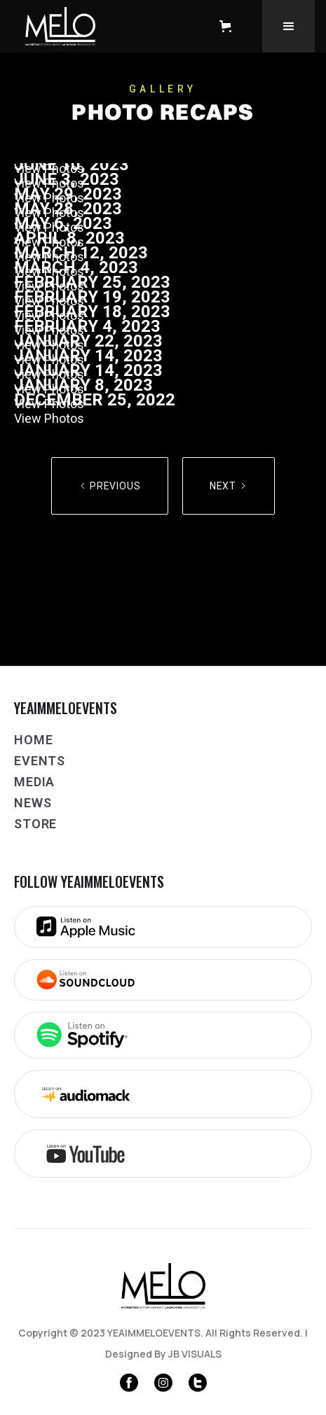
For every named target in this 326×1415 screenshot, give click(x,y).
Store (35, 823)
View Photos (49, 418)
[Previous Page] (109, 486)
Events (39, 760)
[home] (102, 26)
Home (33, 739)
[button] (228, 26)
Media (34, 781)
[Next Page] (228, 486)
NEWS (32, 802)
